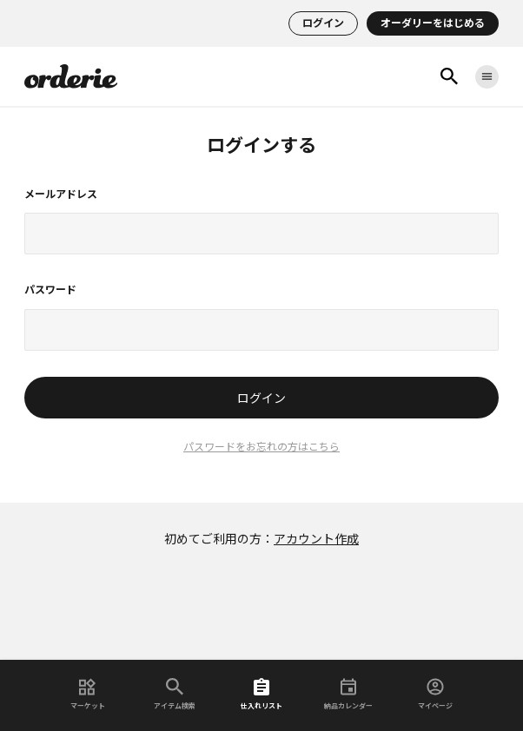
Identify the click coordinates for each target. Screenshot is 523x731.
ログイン (323, 23)
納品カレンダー (348, 694)
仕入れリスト (261, 694)
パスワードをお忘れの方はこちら (261, 447)
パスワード (50, 290)
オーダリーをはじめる (433, 23)
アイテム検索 (174, 694)
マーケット (87, 694)
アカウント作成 (316, 539)
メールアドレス (60, 194)
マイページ (435, 694)
